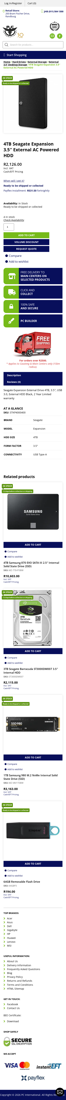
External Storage (37, 61)
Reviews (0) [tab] (14, 382)
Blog (9, 973)
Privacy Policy (15, 977)
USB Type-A (40, 454)
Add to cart (26, 235)
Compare (15, 256)
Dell (9, 926)
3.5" (35, 445)
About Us (12, 961)
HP (8, 934)
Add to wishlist (19, 261)
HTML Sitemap (15, 988)
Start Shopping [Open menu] (15, 55)
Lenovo (11, 941)
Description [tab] (14, 375)
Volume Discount (26, 242)
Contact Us (13, 1008)
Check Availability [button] (14, 220)
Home (7, 61)
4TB (35, 437)
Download (13, 1021)
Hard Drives (19, 61)
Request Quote (26, 249)
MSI (9, 945)
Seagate (38, 420)
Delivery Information (19, 965)
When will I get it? (14, 180)
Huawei (11, 938)
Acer (9, 918)
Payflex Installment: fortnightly (26, 190)
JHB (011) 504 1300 (53, 11)
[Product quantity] (9, 226)
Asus (10, 922)
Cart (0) (32, 3)
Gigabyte (12, 930)
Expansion (39, 428)
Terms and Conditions (20, 984)
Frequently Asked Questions (23, 969)
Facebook (12, 1004)
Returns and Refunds (19, 980)
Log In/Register (13, 3)
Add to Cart (33, 544)
